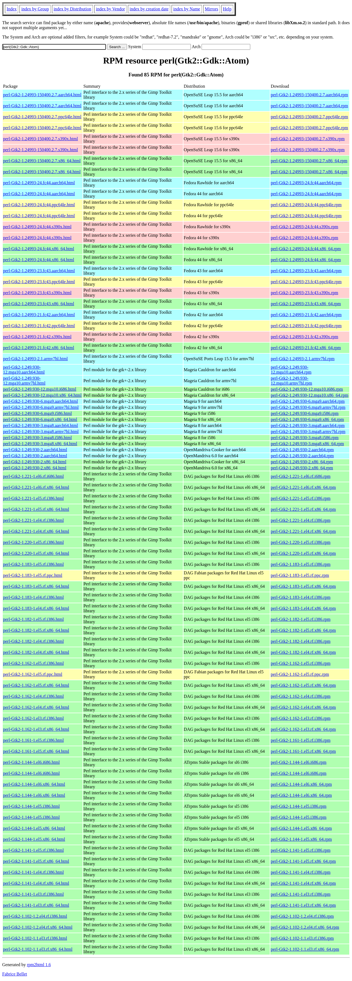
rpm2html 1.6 (39, 964)
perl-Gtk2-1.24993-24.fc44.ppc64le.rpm (306, 204)
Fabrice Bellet (14, 974)
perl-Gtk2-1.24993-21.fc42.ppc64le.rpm (306, 325)
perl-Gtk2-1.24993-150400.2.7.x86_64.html (42, 160)
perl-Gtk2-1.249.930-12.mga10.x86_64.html (42, 395)
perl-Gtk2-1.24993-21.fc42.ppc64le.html (39, 325)
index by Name (186, 9)
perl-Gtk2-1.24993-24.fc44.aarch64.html (39, 182)
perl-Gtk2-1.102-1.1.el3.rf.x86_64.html (37, 949)
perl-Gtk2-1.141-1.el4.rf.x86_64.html (36, 883)
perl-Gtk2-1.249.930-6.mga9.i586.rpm (305, 413)
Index (11, 9)
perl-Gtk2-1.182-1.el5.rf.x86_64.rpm (303, 630)
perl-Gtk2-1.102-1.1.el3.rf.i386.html (35, 938)
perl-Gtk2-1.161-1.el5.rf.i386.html (33, 740)
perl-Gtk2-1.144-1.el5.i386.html (31, 806)
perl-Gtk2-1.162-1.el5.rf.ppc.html (32, 674)
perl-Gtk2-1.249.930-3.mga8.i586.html (37, 437)
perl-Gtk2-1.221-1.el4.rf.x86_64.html (36, 531)
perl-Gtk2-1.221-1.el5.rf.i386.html (33, 498)
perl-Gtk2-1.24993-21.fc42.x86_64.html (38, 347)
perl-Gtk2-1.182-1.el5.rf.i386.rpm (300, 619)
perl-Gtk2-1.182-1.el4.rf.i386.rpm (300, 641)
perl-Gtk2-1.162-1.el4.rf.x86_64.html (36, 707)
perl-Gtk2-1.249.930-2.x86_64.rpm (302, 461)
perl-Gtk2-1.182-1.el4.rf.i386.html (33, 641)
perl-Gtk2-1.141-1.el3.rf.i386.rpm (300, 894)
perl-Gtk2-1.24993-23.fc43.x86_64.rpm (306, 303)
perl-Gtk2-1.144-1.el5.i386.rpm (298, 806)
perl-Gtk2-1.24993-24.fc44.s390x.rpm (304, 226)
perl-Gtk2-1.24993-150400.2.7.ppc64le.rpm (309, 116)
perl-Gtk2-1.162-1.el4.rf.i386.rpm (300, 696)
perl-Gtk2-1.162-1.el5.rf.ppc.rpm (300, 674)
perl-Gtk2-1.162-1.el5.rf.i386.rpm (300, 663)
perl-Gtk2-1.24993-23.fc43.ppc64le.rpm (306, 281)
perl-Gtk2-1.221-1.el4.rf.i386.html (33, 520)
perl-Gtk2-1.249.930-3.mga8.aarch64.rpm (308, 425)
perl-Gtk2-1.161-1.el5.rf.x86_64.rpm (303, 751)
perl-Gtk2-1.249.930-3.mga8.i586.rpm (305, 437)
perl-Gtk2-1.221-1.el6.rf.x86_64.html (36, 487)
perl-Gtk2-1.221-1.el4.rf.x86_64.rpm (303, 531)
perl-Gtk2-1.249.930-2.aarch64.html (35, 449)
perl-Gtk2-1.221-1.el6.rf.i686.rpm (300, 476)
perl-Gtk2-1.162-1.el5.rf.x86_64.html (36, 685)
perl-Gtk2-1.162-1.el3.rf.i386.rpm (300, 718)
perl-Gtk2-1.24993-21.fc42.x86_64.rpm (306, 347)
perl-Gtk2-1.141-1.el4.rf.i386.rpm (300, 872)
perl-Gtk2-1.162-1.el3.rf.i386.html (33, 718)
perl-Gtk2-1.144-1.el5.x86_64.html (34, 828)
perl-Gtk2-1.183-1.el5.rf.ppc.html (32, 575)
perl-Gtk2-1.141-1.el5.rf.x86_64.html (36, 861)
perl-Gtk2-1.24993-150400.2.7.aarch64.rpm (309, 94)
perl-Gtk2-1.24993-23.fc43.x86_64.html (38, 303)
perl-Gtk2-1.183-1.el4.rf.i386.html (33, 597)
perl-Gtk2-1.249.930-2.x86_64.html (34, 461)
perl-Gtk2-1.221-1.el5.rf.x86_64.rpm (303, 509)
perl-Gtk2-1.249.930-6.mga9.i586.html (37, 413)
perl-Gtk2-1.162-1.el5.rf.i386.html (33, 663)
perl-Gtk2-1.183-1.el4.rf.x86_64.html (36, 608)
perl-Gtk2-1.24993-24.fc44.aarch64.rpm (306, 182)
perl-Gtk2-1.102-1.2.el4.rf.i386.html (35, 916)
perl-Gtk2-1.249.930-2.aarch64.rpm (302, 449)
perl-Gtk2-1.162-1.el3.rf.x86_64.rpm (303, 729)
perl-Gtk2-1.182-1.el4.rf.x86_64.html (36, 652)
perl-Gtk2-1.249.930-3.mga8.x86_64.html (40, 443)
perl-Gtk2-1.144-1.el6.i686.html (31, 762)
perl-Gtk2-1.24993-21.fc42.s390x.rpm (304, 336)
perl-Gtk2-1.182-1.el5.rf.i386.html (33, 619)
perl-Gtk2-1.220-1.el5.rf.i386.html (33, 542)
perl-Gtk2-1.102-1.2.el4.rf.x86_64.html (37, 927)
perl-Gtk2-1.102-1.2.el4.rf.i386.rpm (302, 916)
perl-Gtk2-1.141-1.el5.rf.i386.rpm (300, 850)
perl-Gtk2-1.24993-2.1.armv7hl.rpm (302, 358)
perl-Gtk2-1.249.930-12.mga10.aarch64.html (24, 369)
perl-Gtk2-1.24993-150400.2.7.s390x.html (40, 138)
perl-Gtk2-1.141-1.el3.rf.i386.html (33, 894)
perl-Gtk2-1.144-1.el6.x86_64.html (34, 784)
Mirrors (211, 9)
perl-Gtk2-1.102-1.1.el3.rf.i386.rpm (302, 938)
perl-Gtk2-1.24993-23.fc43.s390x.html (37, 292)
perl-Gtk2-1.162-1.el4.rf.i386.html (33, 696)
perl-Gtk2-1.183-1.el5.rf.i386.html (33, 564)
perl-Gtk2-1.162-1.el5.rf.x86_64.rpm (303, 685)
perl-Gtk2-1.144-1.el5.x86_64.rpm (301, 828)
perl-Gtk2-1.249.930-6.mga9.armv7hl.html (41, 407)
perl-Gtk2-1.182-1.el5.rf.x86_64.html (36, 630)
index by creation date (149, 9)
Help (227, 9)
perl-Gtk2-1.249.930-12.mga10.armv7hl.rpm (291, 380)
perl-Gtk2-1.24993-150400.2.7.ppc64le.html (42, 116)
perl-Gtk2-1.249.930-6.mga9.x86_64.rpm (307, 419)
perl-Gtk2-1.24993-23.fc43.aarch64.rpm (306, 270)
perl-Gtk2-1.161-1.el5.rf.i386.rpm (300, 740)
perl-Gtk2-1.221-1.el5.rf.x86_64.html (36, 509)
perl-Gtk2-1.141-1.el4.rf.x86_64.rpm (303, 883)
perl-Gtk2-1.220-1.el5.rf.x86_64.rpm (303, 553)
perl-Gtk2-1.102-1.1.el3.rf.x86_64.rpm (305, 949)
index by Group (35, 9)
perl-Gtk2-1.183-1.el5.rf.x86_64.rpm (303, 586)
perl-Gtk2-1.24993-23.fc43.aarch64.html (39, 270)
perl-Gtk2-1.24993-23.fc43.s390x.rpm (304, 292)
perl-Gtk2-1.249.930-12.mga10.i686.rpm (307, 389)
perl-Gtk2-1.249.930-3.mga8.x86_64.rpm (307, 443)
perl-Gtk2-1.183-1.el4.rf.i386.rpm (300, 597)
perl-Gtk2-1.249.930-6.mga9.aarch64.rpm (308, 401)
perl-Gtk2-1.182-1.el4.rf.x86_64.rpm (303, 652)
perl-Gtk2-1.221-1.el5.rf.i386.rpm (300, 498)
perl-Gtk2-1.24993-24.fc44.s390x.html (37, 226)
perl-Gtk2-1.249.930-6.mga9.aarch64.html (40, 401)
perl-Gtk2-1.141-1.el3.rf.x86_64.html (36, 905)
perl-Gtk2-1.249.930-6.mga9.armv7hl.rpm (308, 407)
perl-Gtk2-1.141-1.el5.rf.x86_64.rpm (303, 861)
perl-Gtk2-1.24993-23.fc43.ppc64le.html (39, 281)
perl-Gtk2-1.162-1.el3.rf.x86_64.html (36, 729)
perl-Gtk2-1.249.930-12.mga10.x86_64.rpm (309, 395)
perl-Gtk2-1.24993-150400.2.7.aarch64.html (42, 94)
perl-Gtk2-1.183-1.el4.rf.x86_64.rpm (303, 608)
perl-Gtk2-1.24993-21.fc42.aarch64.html (39, 314)
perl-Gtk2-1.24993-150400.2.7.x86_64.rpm (309, 160)
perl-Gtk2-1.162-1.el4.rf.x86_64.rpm (303, 707)
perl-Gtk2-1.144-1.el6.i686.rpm (298, 762)
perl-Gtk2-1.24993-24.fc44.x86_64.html (38, 248)
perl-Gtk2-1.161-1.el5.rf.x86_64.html (36, 751)
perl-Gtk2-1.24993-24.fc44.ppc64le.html (39, 204)
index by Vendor (110, 9)
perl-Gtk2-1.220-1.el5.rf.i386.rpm (300, 542)
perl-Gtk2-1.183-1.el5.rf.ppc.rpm (300, 575)
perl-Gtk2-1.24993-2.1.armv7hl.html (35, 358)
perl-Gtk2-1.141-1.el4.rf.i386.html (33, 872)
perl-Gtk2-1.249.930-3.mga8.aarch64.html (40, 425)
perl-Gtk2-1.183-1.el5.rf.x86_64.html (36, 586)
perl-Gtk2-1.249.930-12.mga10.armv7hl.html (24, 380)
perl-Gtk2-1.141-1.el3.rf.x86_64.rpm (303, 905)
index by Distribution (72, 9)
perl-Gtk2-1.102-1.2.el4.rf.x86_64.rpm (305, 927)
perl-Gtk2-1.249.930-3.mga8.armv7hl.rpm (308, 431)
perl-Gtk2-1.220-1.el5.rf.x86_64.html (36, 553)
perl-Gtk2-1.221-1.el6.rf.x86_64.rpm (303, 487)
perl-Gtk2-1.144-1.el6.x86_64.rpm (301, 784)
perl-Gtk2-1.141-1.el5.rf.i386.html (33, 850)
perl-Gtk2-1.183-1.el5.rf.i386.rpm (300, 564)
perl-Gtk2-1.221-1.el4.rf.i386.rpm (300, 520)
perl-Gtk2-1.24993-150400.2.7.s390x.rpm (308, 138)
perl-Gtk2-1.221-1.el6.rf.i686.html (33, 476)
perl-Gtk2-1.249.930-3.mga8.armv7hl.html (41, 431)
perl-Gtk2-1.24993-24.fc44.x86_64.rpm (306, 248)
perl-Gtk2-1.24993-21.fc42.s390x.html (37, 336)
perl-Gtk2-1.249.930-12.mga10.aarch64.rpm (291, 369)
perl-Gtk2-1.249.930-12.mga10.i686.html (39, 389)
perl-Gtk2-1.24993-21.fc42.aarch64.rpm (306, 314)
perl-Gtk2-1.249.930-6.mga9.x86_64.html (40, 419)
